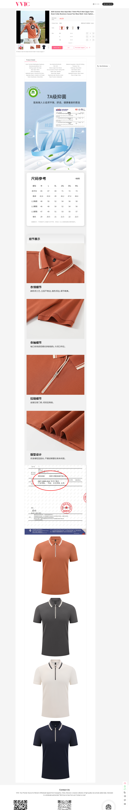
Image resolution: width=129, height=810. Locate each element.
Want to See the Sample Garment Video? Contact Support (31, 51)
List (68, 47)
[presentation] (17, 47)
